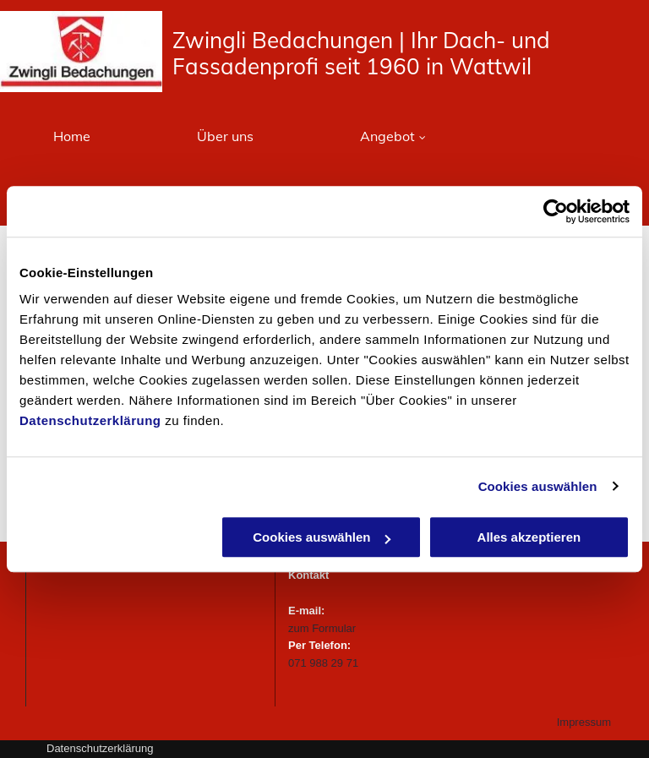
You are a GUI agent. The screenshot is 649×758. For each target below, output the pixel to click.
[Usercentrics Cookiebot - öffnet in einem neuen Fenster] (556, 211)
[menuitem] (72, 136)
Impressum (584, 722)
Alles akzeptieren (529, 537)
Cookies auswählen (537, 486)
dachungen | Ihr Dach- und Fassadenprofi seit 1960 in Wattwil (361, 53)
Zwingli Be (225, 40)
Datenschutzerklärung (90, 420)
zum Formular (322, 628)
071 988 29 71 (323, 663)
